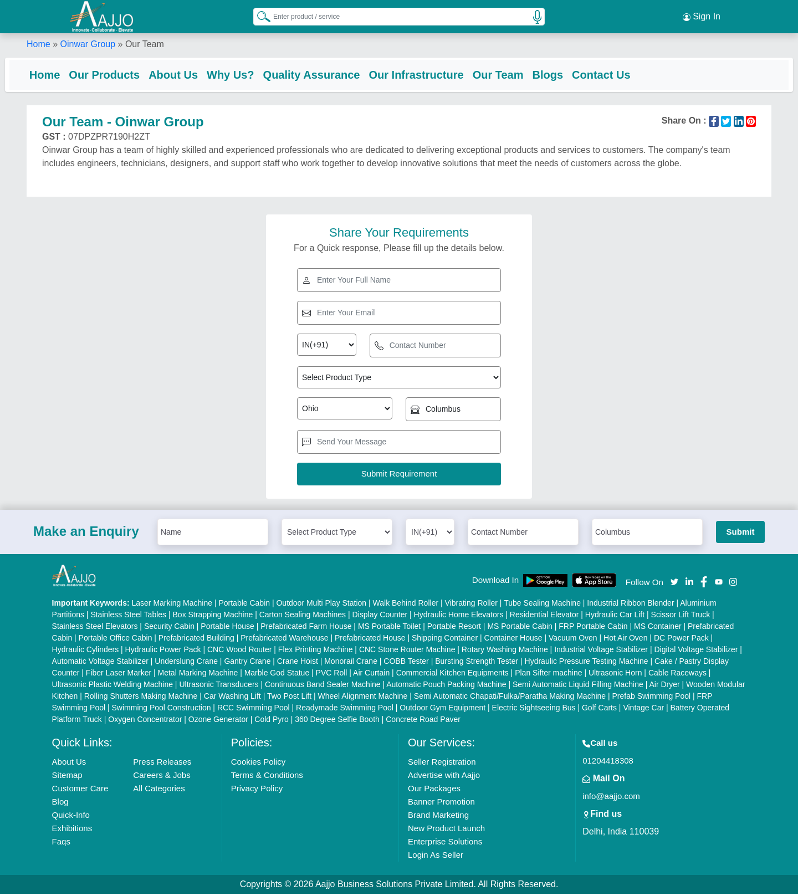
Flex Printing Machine (315, 651)
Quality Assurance (333, 75)
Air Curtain (371, 674)
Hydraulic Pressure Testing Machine (586, 663)
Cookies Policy (258, 764)
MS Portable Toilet (389, 628)
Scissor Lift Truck (680, 616)
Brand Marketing (438, 817)
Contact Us (623, 75)
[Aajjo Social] (674, 582)
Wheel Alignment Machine (363, 698)
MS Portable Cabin (520, 628)
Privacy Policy (257, 790)
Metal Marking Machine (198, 674)
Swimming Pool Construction (161, 709)
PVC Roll (331, 674)
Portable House (227, 628)
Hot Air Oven (625, 640)
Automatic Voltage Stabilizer (100, 663)
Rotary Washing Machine (505, 651)
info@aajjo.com (611, 798)
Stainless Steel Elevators (95, 628)
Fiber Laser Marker (118, 674)
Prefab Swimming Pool (651, 698)
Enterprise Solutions (445, 843)
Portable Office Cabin (115, 640)
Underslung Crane (186, 663)
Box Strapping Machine (213, 616)
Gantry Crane (247, 663)
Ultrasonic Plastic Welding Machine (112, 686)
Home (38, 44)
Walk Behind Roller (406, 605)
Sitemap (67, 777)
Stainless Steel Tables (128, 616)
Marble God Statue (277, 674)
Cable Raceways (677, 674)
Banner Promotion (441, 803)
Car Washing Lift (232, 698)
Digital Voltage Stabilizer (696, 651)
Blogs (569, 75)
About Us (194, 75)
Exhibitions (72, 830)
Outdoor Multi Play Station (321, 605)
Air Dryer (664, 686)
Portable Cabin (244, 605)
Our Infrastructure (438, 75)
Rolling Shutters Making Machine (141, 698)
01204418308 (607, 762)
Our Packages (434, 790)
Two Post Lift (289, 698)
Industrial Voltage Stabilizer (601, 651)
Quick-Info (71, 817)
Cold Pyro (271, 721)
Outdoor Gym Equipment (442, 709)
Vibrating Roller (471, 605)
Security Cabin (169, 628)
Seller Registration (442, 764)
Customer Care (80, 790)
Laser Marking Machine (172, 605)
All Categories (159, 790)
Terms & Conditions (267, 777)
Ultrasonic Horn (615, 674)
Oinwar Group (87, 44)
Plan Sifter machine (548, 674)
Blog (60, 803)
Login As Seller (435, 857)
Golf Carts (599, 709)
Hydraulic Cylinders (85, 651)
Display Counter (380, 616)
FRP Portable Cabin (593, 628)
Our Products (126, 75)
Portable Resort (454, 628)
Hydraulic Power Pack (163, 651)
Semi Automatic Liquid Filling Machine (578, 686)
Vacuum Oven (573, 640)
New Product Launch (446, 830)
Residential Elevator (544, 616)
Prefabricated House (370, 640)
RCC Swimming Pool (253, 709)
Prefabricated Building (196, 640)
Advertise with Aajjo (444, 777)
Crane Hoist (297, 663)
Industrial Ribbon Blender (630, 605)
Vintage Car (643, 709)
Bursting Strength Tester (476, 663)
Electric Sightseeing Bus (534, 709)
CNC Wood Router (239, 651)
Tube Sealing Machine (542, 605)
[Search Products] (259, 16)
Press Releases (162, 764)
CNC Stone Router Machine (407, 651)
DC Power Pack (681, 640)
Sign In (701, 17)
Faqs (61, 843)
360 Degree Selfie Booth (337, 721)
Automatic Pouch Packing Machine (446, 686)
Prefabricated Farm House (305, 628)
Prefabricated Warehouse (284, 640)
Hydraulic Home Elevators (459, 616)
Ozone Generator (218, 721)
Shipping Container (445, 640)
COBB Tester (405, 663)
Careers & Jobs (161, 777)
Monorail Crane (350, 663)
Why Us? (252, 75)
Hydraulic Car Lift (614, 616)
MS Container (658, 628)
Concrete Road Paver (423, 721)
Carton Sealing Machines (302, 616)
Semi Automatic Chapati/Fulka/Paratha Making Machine (510, 698)
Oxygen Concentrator (145, 721)
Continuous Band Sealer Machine (323, 686)
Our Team (519, 75)
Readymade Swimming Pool (344, 709)
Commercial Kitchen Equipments (452, 674)
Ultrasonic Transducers (218, 686)
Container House (513, 640)
